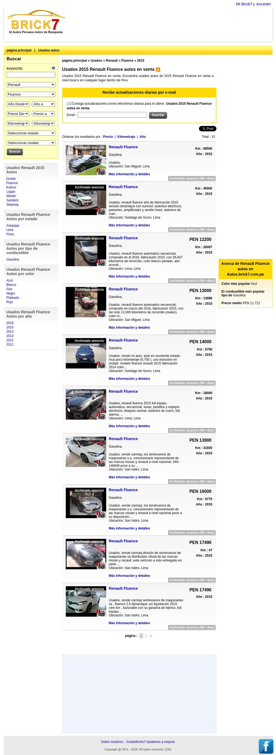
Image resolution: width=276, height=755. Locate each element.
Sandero (12, 200)
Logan (10, 192)
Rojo (9, 302)
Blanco (11, 285)
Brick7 (37, 19)
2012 (10, 340)
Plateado (12, 298)
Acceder (263, 4)
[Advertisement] (172, 24)
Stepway (12, 204)
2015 (10, 327)
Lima (9, 230)
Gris (9, 289)
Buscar (14, 59)
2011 (10, 344)
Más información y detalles (129, 174)
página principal (19, 50)
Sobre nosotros (112, 742)
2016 (10, 323)
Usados (96, 60)
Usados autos (49, 50)
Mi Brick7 (244, 4)
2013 (10, 336)
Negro (10, 293)
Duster (11, 179)
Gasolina (12, 259)
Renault (112, 60)
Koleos (11, 187)
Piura (10, 234)
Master (11, 196)
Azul (9, 280)
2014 (10, 331)
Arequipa (12, 225)
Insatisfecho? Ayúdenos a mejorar (150, 742)
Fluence (12, 183)
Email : (72, 115)
